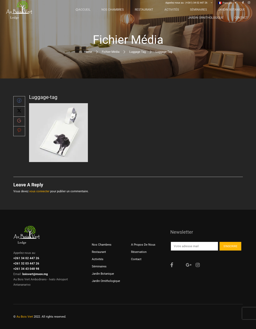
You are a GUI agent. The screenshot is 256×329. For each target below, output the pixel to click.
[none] (227, 8)
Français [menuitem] (227, 8)
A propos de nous (143, 244)
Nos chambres (101, 244)
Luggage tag (137, 52)
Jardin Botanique (103, 273)
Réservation (139, 252)
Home (88, 52)
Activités (97, 259)
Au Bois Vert (24, 316)
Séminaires (99, 266)
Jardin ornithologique (106, 281)
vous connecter (39, 191)
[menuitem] (227, 8)
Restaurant (99, 252)
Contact (136, 259)
